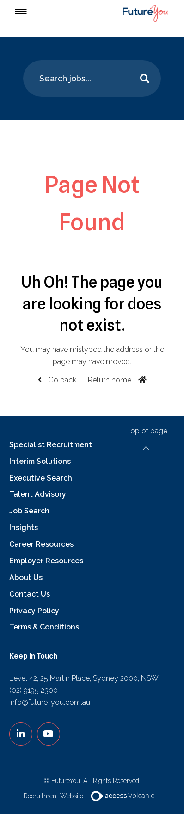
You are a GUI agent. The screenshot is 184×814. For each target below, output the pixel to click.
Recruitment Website (92, 796)
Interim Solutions (40, 461)
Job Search (29, 510)
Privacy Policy (34, 610)
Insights (23, 527)
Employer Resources (46, 560)
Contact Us (29, 594)
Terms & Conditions (44, 627)
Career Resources (41, 544)
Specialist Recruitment (50, 444)
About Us (26, 577)
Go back (61, 380)
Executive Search (40, 478)
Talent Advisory (37, 494)
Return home (109, 380)
